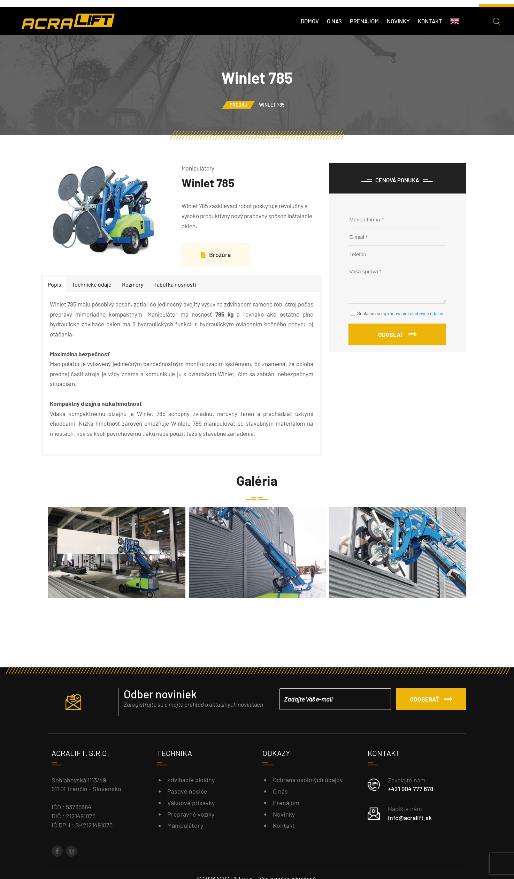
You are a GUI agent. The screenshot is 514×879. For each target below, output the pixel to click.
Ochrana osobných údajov (308, 779)
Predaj (238, 105)
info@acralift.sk (410, 817)
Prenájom (364, 20)
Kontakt (430, 20)
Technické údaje (92, 284)
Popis (54, 284)
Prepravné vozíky (190, 814)
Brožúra (216, 254)
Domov (310, 20)
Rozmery (132, 284)
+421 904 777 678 (410, 789)
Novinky (398, 20)
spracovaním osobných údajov (413, 313)
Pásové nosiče (187, 791)
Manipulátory (185, 825)
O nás (334, 20)
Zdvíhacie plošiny (191, 779)
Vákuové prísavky (191, 802)
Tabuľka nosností (175, 284)
